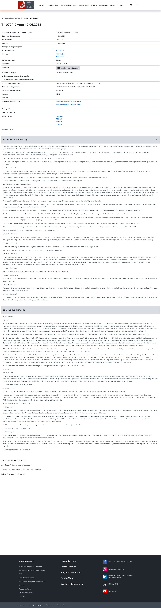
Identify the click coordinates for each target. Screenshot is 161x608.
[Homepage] (2, 18)
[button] (80, 139)
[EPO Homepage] (26, 5)
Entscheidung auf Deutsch (68, 68)
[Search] (131, 5)
